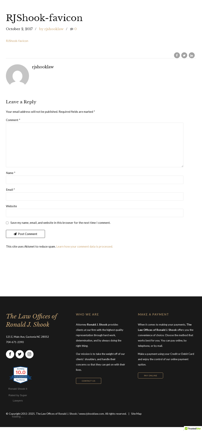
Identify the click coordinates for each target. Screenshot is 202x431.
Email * (10, 192)
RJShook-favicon (17, 41)
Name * (10, 176)
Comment (13, 120)
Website (11, 209)
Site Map (136, 417)
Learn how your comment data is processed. (84, 250)
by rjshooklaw (51, 29)
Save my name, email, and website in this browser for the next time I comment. (60, 226)
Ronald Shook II (17, 392)
